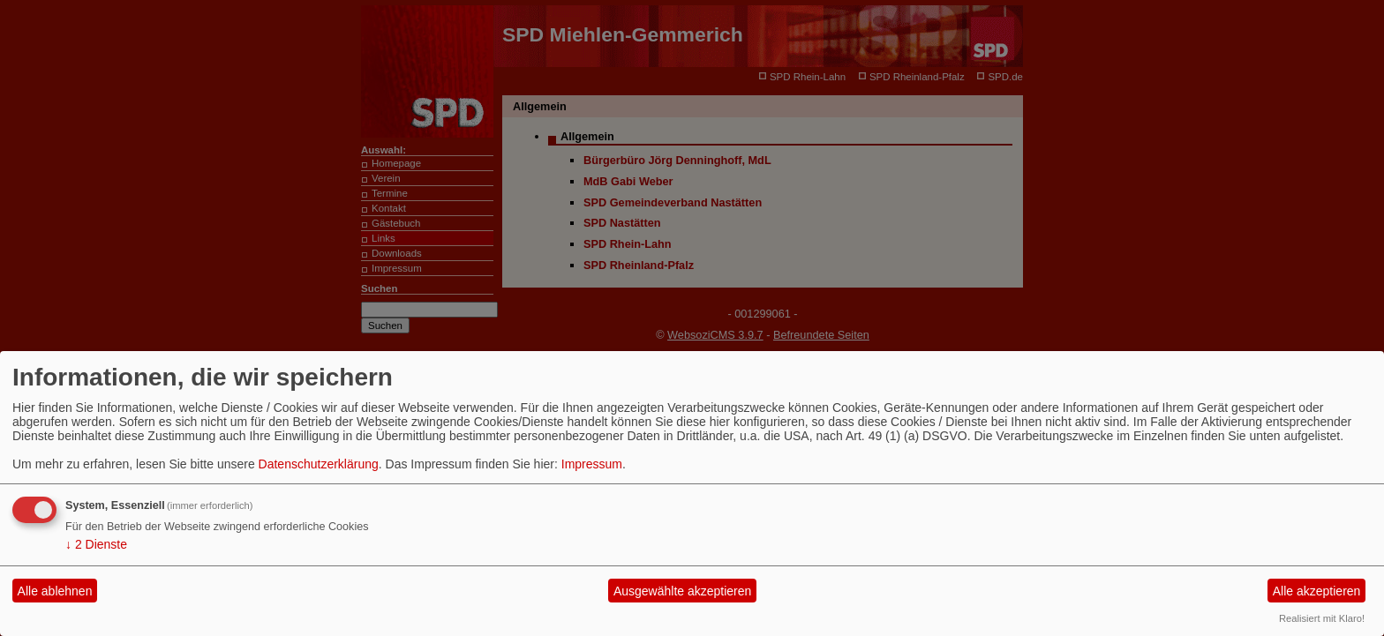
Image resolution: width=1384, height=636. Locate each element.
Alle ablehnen (55, 591)
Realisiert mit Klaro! (1322, 618)
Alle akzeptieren (1317, 591)
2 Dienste (96, 544)
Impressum (591, 464)
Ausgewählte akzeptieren (682, 591)
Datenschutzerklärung (319, 464)
